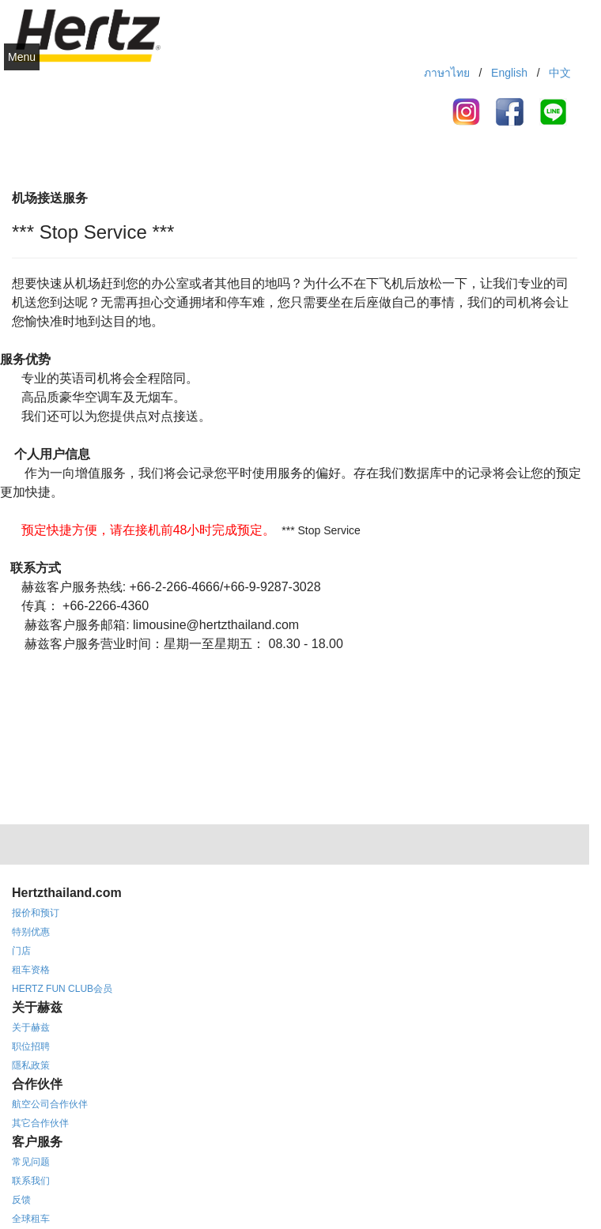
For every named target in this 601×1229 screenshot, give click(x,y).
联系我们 (31, 1180)
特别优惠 (31, 931)
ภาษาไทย (447, 72)
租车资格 (31, 969)
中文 (560, 72)
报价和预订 (35, 912)
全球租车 (31, 1218)
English (509, 72)
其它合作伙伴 (40, 1123)
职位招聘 (31, 1046)
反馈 (21, 1199)
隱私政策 (31, 1065)
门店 (21, 950)
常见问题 (31, 1161)
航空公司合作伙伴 (50, 1104)
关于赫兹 (31, 1027)
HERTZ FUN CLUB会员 (62, 988)
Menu (22, 57)
